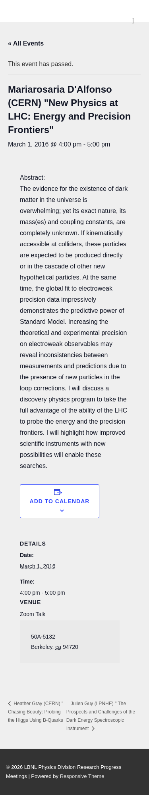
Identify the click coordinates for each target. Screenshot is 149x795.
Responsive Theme (82, 776)
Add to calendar (60, 501)
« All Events (26, 43)
